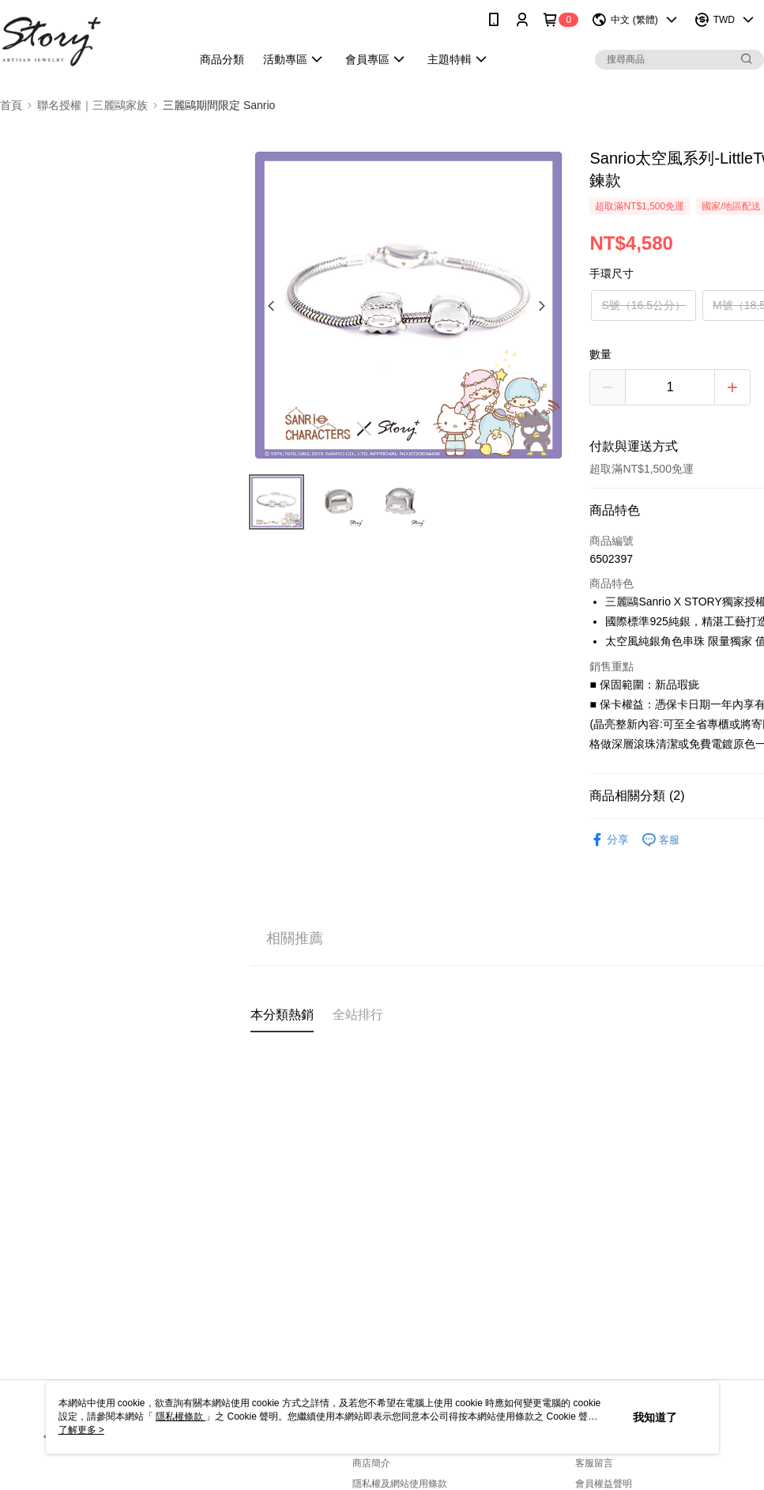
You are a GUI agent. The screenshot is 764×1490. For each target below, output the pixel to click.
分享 (609, 840)
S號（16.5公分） (643, 305)
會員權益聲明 (603, 1483)
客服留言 (594, 1463)
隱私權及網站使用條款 (399, 1483)
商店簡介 (371, 1463)
